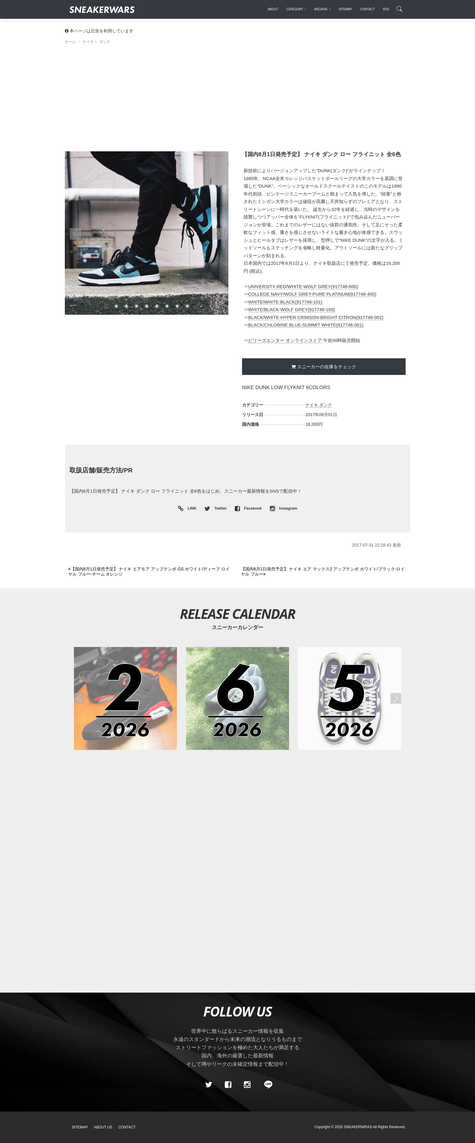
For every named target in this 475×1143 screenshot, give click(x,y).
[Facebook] (228, 1085)
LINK (191, 509)
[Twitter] (209, 1085)
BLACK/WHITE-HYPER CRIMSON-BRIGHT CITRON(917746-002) (315, 317)
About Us (103, 1127)
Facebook (249, 508)
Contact (126, 1127)
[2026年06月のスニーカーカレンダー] (237, 698)
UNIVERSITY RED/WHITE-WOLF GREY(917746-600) (303, 286)
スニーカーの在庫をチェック (326, 366)
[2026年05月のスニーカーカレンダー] (349, 698)
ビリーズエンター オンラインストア (285, 340)
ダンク (325, 404)
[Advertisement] (237, 99)
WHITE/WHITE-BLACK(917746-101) (285, 301)
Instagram (283, 508)
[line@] (266, 1085)
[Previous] (151, 572)
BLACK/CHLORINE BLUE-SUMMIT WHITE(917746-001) (306, 324)
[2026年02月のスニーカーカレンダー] (125, 698)
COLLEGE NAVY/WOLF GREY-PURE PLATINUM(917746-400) (312, 294)
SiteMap (80, 1127)
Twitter (216, 508)
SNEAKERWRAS (358, 1127)
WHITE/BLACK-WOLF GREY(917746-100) (291, 309)
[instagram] (247, 1085)
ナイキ (311, 404)
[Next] (323, 572)
